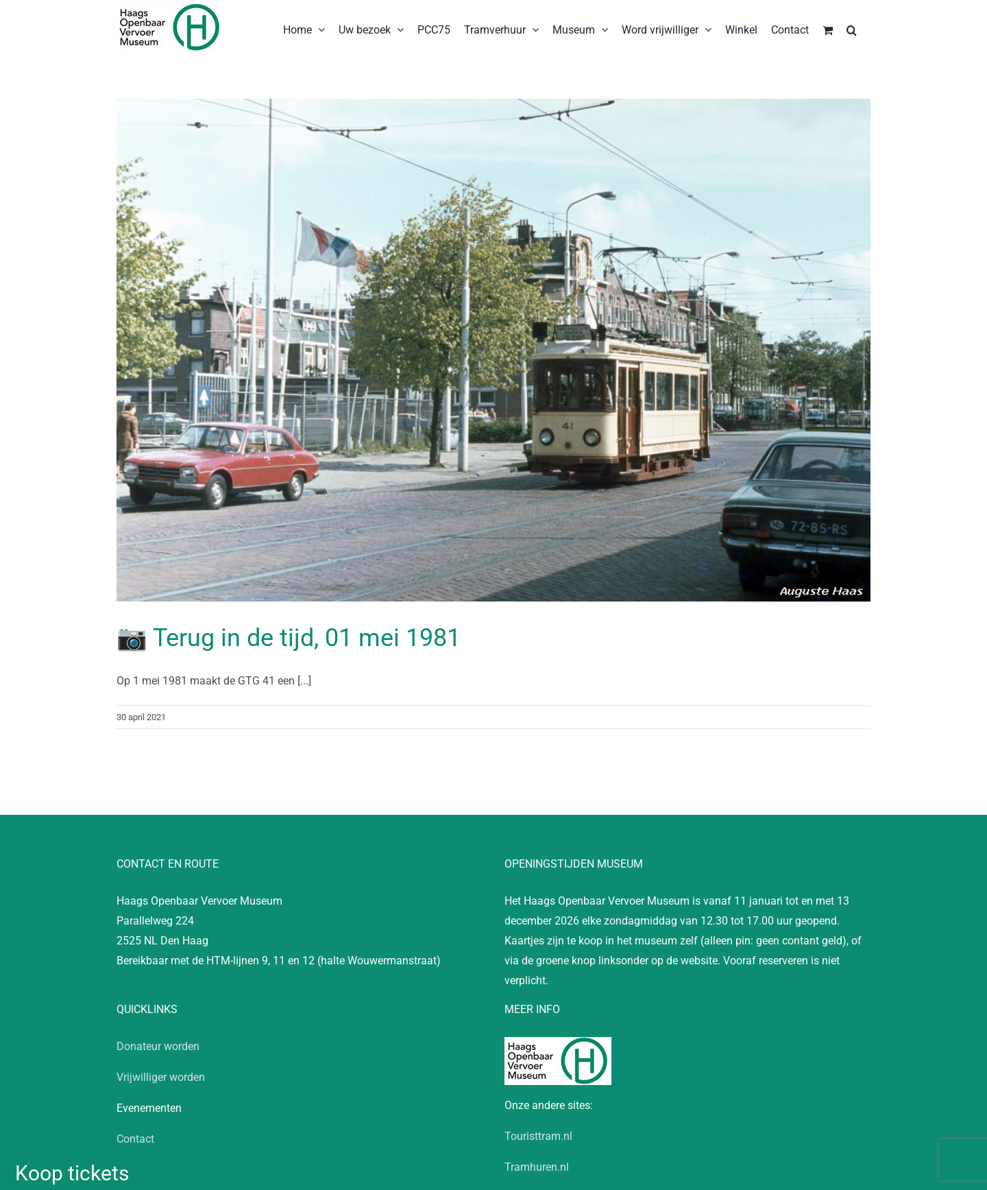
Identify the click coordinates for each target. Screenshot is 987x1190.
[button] (851, 29)
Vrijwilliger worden (161, 1077)
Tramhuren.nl (536, 1167)
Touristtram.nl (538, 1136)
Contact (135, 1138)
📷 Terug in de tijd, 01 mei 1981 (289, 637)
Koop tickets (72, 1173)
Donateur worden (158, 1046)
